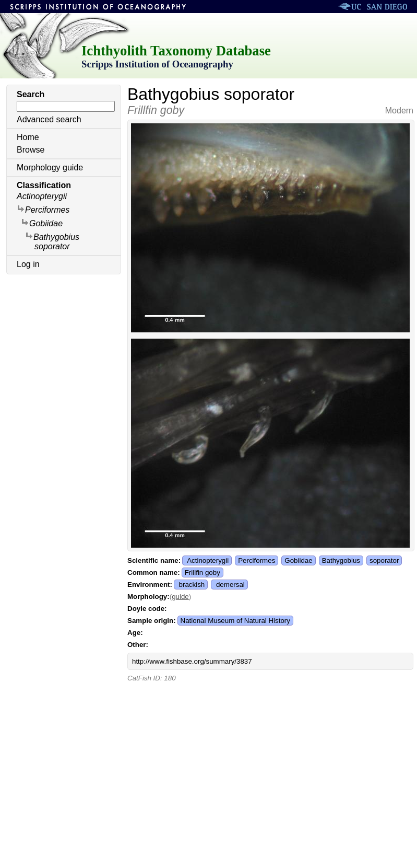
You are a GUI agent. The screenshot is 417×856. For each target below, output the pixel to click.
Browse (30, 149)
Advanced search (49, 119)
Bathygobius (341, 560)
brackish (192, 584)
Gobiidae (42, 223)
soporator (384, 560)
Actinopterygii (42, 196)
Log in (28, 264)
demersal (230, 584)
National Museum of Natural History (235, 620)
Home (28, 137)
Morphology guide (50, 167)
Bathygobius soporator (52, 241)
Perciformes (43, 209)
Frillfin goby (202, 572)
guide (180, 596)
